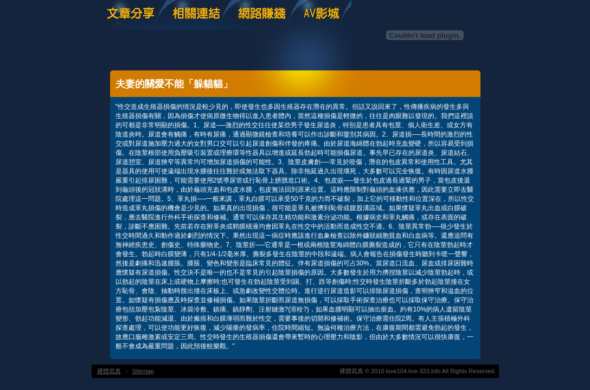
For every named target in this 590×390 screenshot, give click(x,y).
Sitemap (143, 371)
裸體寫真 (109, 371)
